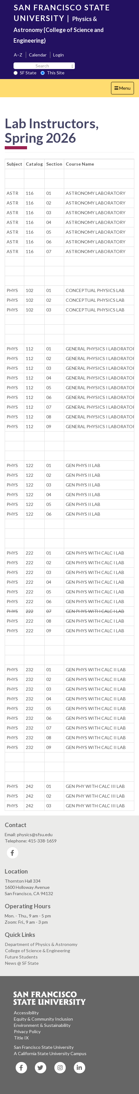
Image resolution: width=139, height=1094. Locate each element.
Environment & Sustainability (42, 1025)
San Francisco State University (44, 1047)
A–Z (18, 54)
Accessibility (26, 1012)
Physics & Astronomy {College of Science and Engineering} (59, 29)
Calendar (38, 54)
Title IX (21, 1037)
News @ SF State (22, 963)
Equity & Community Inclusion (43, 1019)
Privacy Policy (27, 1031)
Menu (124, 89)
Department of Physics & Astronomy (41, 944)
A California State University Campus (50, 1053)
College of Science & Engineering (37, 950)
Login (58, 54)
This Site (52, 72)
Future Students (21, 956)
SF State (25, 72)
